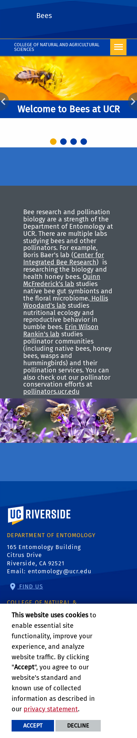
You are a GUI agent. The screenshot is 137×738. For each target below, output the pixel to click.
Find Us (30, 586)
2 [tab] (64, 142)
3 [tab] (74, 142)
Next (132, 101)
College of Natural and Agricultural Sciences (56, 47)
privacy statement (51, 709)
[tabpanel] (68, 96)
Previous (4, 101)
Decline (78, 725)
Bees (44, 15)
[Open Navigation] (118, 47)
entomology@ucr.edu (60, 571)
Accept (32, 725)
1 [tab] (54, 142)
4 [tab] (84, 142)
